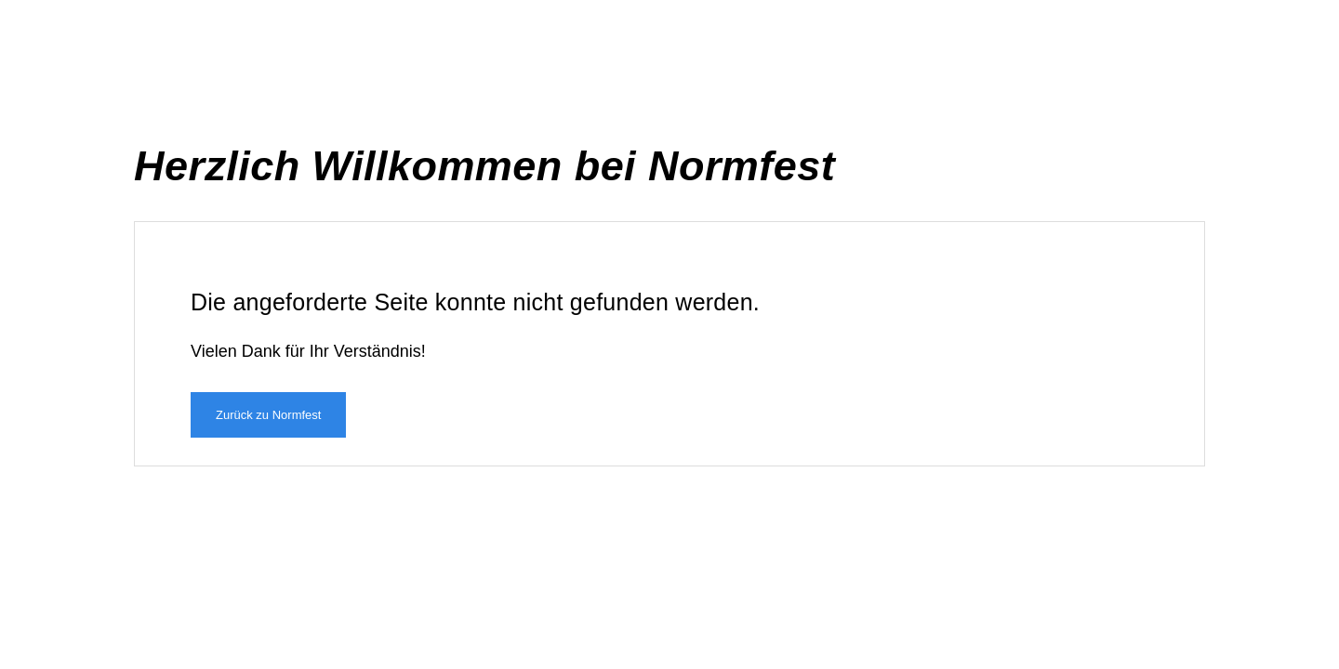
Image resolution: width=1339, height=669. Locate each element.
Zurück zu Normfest (268, 415)
